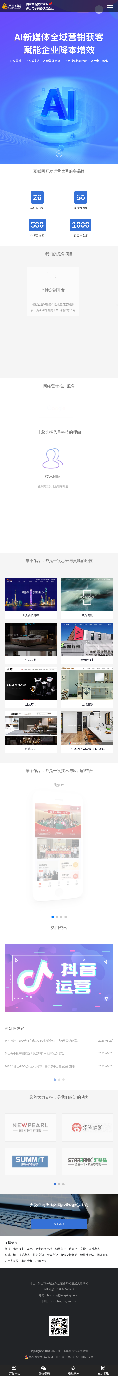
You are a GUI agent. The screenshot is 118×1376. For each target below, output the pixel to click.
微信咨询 (44, 1370)
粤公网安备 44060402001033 (45, 1357)
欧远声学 (52, 1254)
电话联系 (73, 1370)
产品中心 (14, 1370)
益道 (7, 1248)
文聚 (83, 1248)
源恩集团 (60, 1248)
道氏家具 (24, 1254)
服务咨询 (59, 1224)
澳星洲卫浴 (87, 1254)
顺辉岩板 (27, 1260)
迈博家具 (94, 1248)
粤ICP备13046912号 (80, 1357)
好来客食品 (12, 1260)
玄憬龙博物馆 (69, 1254)
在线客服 (103, 1370)
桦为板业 (18, 1248)
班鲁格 (73, 1248)
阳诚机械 (10, 1254)
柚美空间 (38, 1254)
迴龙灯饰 (102, 1254)
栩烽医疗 (41, 1260)
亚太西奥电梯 (43, 1248)
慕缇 (30, 1248)
